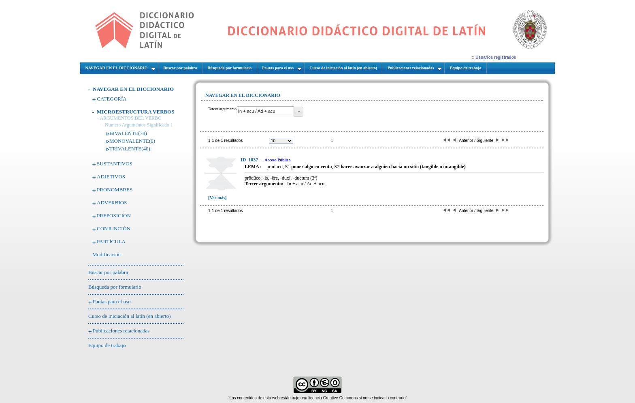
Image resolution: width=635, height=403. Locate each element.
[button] (298, 112)
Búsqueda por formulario (114, 287)
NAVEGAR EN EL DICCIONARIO (133, 89)
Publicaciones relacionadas (121, 331)
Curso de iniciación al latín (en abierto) (129, 316)
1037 (250, 160)
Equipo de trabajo (107, 345)
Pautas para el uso (112, 301)
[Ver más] (217, 197)
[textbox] (265, 111)
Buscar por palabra (108, 272)
